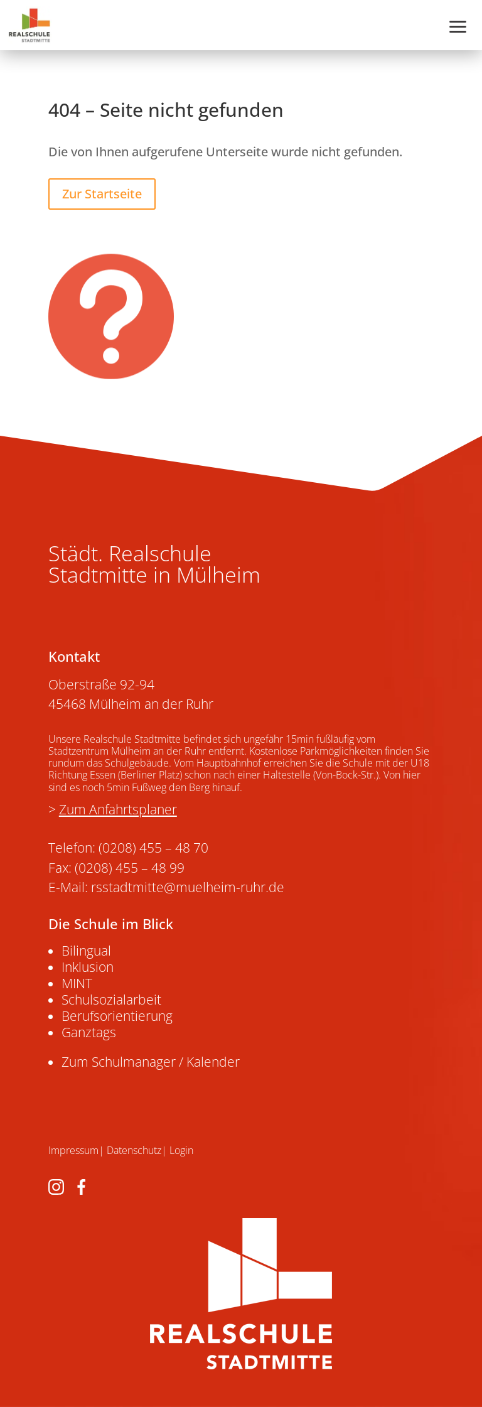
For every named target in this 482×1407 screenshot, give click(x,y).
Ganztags (89, 1032)
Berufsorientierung (117, 1016)
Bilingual (86, 950)
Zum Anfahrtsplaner (118, 809)
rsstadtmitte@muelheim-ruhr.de (187, 887)
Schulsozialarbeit (111, 999)
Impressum (73, 1150)
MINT (77, 983)
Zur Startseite (102, 193)
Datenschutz (134, 1150)
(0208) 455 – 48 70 (153, 847)
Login (181, 1150)
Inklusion (88, 967)
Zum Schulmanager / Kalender (151, 1061)
